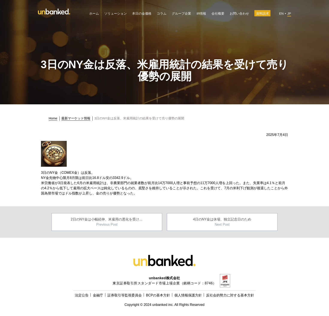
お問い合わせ (239, 13)
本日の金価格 (141, 13)
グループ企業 (181, 13)
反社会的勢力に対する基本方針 (230, 295)
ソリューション (115, 13)
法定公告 (82, 295)
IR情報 (201, 13)
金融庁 (98, 295)
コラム (161, 13)
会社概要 (217, 13)
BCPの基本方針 (158, 295)
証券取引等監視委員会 (124, 295)
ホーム (94, 13)
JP (289, 13)
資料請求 (262, 13)
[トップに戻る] (54, 118)
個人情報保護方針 (188, 295)
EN (281, 13)
